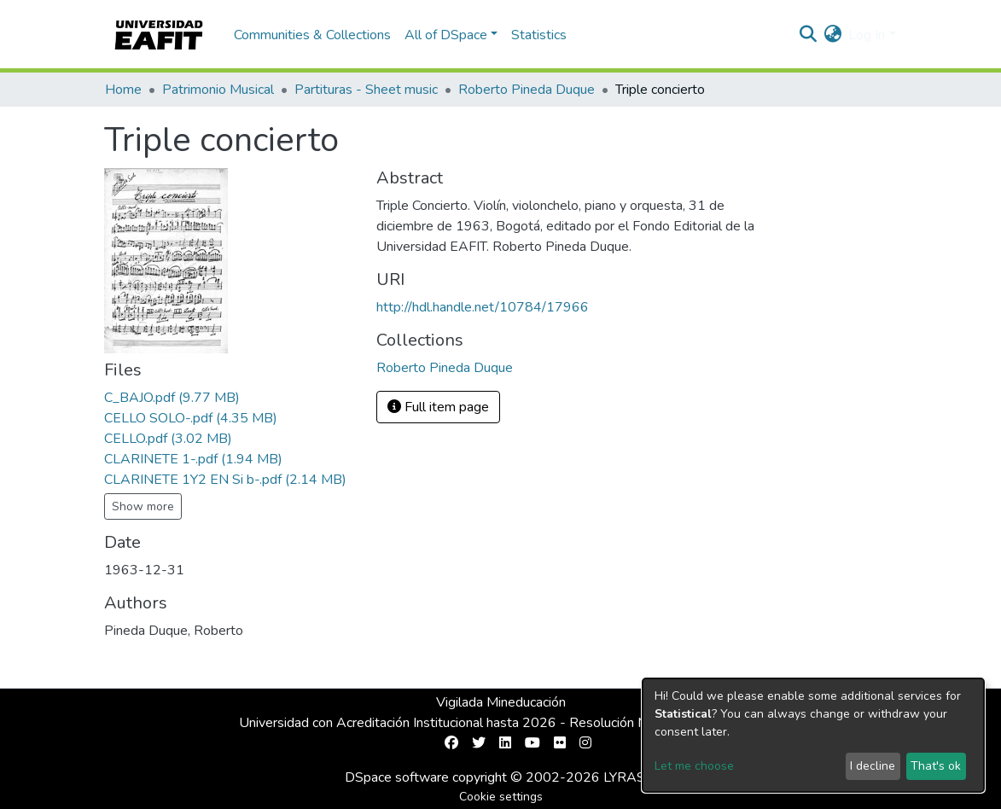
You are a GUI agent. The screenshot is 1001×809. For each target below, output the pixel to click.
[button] (832, 35)
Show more (143, 506)
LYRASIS (630, 777)
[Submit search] (807, 35)
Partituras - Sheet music (366, 89)
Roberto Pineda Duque (526, 89)
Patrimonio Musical (218, 89)
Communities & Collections (312, 35)
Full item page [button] (438, 407)
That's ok (936, 766)
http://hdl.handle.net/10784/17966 (482, 307)
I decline (872, 766)
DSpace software (397, 777)
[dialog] (813, 735)
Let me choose (694, 766)
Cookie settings (501, 797)
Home (123, 89)
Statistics (539, 35)
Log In (866, 35)
